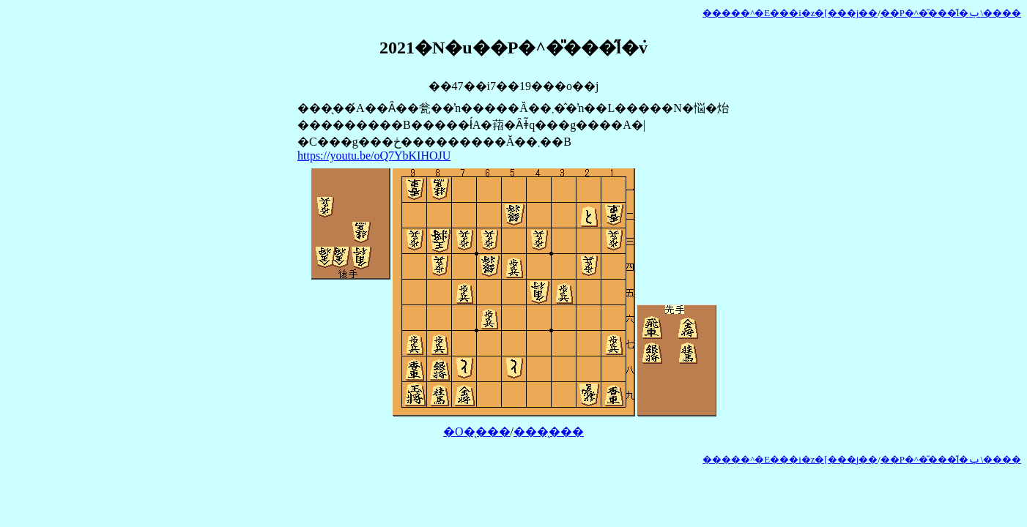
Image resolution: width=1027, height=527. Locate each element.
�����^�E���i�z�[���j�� (790, 13)
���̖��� (549, 431)
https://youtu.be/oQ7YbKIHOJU (374, 155)
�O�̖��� (477, 431)
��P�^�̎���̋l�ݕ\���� (950, 13)
